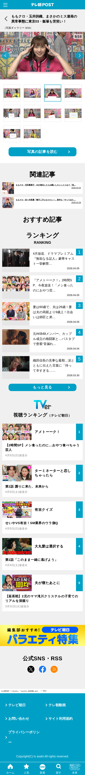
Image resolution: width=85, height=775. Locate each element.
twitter (30, 669)
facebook (42, 669)
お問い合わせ (18, 718)
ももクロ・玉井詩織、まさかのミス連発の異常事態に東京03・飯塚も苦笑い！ (31, 691)
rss (54, 669)
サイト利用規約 (60, 718)
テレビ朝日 (17, 705)
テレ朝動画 (57, 705)
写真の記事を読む (42, 152)
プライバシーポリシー (24, 737)
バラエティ (15, 691)
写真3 (44, 691)
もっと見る (42, 387)
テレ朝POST (42, 5)
